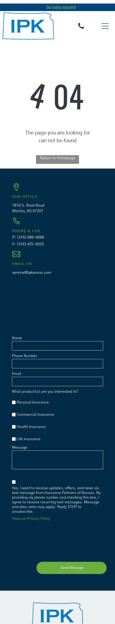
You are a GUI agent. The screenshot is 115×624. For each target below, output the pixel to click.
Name (17, 338)
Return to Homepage (57, 158)
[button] (105, 26)
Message (19, 447)
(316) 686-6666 (30, 237)
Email (16, 374)
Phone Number (24, 356)
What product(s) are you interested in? (45, 391)
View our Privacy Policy (31, 518)
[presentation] (31, 540)
